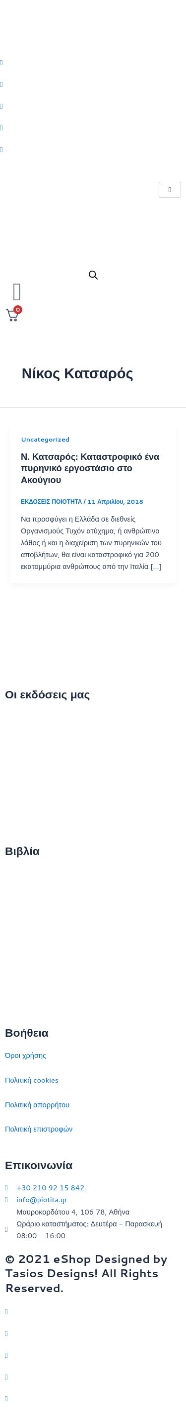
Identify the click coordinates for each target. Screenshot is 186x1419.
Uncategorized (45, 439)
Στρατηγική (22, 898)
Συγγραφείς (23, 815)
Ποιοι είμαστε (26, 741)
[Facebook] (93, 83)
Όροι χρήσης (25, 1055)
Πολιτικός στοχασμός (38, 947)
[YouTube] (93, 1398)
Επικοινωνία (24, 766)
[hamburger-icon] (170, 190)
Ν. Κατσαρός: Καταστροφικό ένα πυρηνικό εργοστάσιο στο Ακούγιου (90, 468)
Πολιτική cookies (32, 1080)
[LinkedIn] (93, 127)
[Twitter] (93, 62)
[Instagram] (93, 106)
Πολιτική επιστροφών (38, 1129)
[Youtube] (93, 149)
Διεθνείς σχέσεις (31, 874)
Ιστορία (16, 923)
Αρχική (16, 717)
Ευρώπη (18, 972)
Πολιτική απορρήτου (37, 1104)
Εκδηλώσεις (24, 790)
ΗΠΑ (12, 996)
